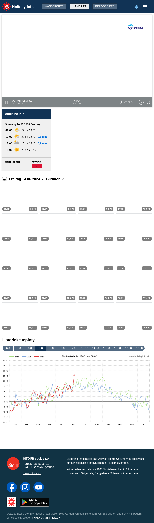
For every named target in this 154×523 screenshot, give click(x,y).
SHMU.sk (37, 517)
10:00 (51, 348)
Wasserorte (54, 6)
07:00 (19, 348)
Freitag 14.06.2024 (26, 179)
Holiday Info (15, 4)
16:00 (117, 348)
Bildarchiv (55, 179)
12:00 (73, 348)
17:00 (128, 348)
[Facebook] (12, 487)
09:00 (41, 348)
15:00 (106, 348)
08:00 (30, 348)
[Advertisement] (103, 140)
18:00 (139, 348)
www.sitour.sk (32, 473)
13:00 (84, 348)
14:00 (95, 348)
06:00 (8, 348)
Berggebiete (104, 6)
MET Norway (52, 517)
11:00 (62, 348)
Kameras (79, 6)
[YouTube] (38, 487)
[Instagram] (25, 487)
